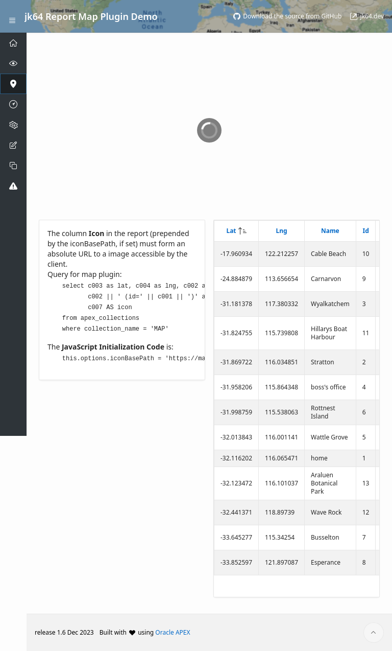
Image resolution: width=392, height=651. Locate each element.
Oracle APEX (172, 632)
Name (330, 230)
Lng (281, 230)
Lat (231, 230)
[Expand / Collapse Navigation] (12, 16)
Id (365, 230)
